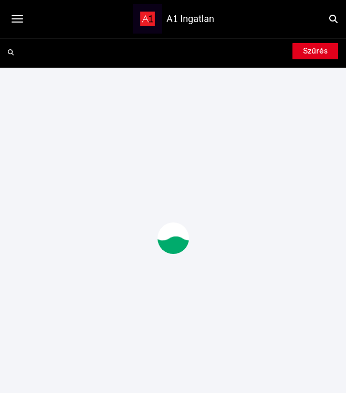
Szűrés (315, 51)
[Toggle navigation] (17, 19)
